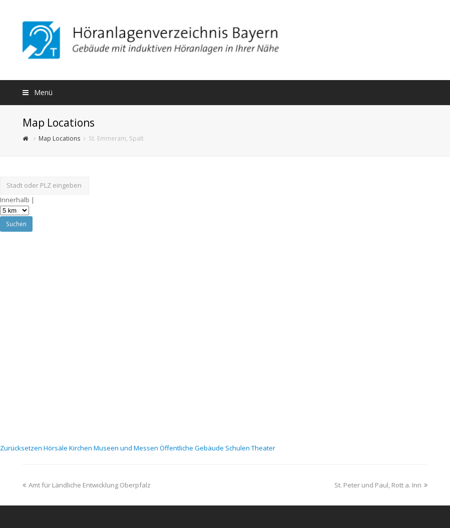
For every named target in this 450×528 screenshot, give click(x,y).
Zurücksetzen (22, 447)
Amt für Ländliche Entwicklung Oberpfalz (87, 484)
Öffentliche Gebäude (192, 447)
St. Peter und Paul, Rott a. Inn (380, 484)
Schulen (238, 447)
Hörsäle (56, 447)
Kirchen (81, 447)
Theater (263, 447)
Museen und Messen (127, 447)
